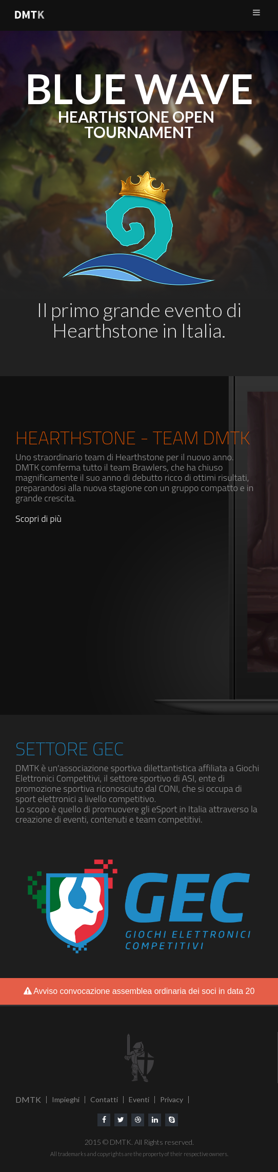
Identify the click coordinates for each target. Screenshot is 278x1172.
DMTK (28, 1099)
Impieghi (66, 1099)
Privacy (171, 1099)
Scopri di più (38, 518)
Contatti (104, 1099)
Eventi (139, 1099)
